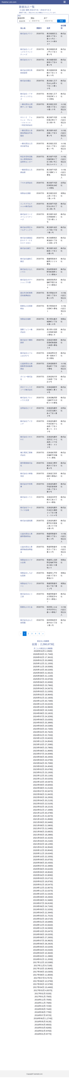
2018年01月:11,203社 (43, 959)
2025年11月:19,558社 (43, 666)
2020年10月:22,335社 (43, 856)
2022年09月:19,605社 (43, 785)
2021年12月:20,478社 (43, 813)
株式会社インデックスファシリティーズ (26, 51)
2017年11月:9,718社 (43, 965)
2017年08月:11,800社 (43, 975)
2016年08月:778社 (43, 1012)
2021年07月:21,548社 (43, 828)
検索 (61, 21)
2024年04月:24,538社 (43, 726)
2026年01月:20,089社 (43, 660)
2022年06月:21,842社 (43, 794)
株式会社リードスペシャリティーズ (26, 216)
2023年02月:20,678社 (43, 769)
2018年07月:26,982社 (43, 940)
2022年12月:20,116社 (43, 775)
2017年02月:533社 (43, 993)
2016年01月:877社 (43, 1034)
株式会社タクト (26, 60)
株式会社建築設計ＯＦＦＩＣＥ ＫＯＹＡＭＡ (27, 240)
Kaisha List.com (9, 2)
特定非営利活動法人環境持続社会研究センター (26, 159)
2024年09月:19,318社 (43, 710)
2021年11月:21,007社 (43, 816)
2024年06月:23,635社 (43, 719)
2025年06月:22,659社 (43, 682)
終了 (45, 18)
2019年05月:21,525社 (43, 909)
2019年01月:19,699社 (43, 922)
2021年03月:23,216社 (43, 841)
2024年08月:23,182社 (43, 713)
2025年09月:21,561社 (43, 673)
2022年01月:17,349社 (43, 810)
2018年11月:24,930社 (43, 928)
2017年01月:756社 (43, 996)
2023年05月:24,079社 (43, 760)
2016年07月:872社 (43, 1015)
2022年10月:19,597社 (43, 782)
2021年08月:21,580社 (43, 825)
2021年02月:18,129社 (43, 844)
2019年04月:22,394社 (43, 912)
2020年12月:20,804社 (43, 850)
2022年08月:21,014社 (43, 788)
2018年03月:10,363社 (43, 953)
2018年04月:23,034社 (43, 950)
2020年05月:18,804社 (43, 872)
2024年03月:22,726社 (43, 729)
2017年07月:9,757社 (43, 978)
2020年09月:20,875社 (43, 859)
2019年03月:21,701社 (43, 916)
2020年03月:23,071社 (43, 878)
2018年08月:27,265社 (43, 937)
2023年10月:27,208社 (43, 744)
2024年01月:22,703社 (43, 735)
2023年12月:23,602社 (43, 738)
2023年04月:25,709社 (43, 763)
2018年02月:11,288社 (43, 956)
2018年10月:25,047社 (43, 931)
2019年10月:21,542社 (43, 894)
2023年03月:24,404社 (43, 766)
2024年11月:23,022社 (43, 704)
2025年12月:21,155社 (43, 663)
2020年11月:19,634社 (43, 853)
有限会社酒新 (25, 193)
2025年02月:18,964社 (43, 694)
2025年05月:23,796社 (43, 685)
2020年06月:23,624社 (43, 869)
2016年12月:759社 (43, 1000)
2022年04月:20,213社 (43, 800)
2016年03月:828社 (43, 1028)
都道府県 (21, 18)
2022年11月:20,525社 (43, 779)
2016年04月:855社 (43, 1025)
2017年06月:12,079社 (43, 981)
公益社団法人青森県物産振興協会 (26, 549)
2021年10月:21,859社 (43, 819)
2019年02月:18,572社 (43, 919)
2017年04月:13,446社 (43, 987)
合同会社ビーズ (26, 408)
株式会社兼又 (25, 248)
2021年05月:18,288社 (43, 835)
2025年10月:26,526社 (43, 670)
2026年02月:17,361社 (43, 657)
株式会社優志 (25, 81)
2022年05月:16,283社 (43, 797)
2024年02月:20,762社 (43, 732)
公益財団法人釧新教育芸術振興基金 (26, 366)
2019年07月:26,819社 (43, 903)
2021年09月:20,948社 (43, 822)
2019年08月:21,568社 (43, 900)
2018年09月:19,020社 (43, 934)
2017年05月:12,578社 (43, 984)
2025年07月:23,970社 (43, 679)
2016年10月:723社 (43, 1006)
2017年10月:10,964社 (43, 968)
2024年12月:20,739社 (43, 701)
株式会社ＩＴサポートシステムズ (26, 96)
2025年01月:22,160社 (43, 698)
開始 (32, 18)
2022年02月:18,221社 (43, 807)
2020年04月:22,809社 (43, 875)
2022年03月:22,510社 (43, 803)
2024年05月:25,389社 (43, 722)
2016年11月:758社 (43, 1003)
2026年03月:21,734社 (43, 654)
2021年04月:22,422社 (43, 838)
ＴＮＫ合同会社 (26, 183)
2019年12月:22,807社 (43, 888)
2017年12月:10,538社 (43, 962)
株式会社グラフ (26, 33)
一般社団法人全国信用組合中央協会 (26, 133)
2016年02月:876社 (43, 1031)
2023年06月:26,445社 (43, 757)
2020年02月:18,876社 (43, 881)
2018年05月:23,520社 (43, 947)
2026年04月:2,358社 (43, 651)
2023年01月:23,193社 (43, 772)
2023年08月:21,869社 (43, 751)
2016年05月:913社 (43, 1021)
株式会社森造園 (26, 521)
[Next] (43, 633)
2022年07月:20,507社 (43, 791)
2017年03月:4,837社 (43, 990)
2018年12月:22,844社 (43, 925)
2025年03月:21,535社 (43, 691)
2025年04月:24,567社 (43, 688)
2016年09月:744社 (43, 1009)
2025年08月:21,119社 (43, 676)
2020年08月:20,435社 (43, 863)
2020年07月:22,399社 (43, 866)
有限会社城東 (25, 319)
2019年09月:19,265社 (43, 897)
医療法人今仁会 (26, 607)
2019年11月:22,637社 (43, 891)
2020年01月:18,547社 (43, 884)
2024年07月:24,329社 (43, 716)
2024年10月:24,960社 (43, 707)
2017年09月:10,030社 (43, 972)
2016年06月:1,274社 (43, 1018)
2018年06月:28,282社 (43, 944)
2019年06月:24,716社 (43, 906)
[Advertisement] (43, 1053)
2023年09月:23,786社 (43, 747)
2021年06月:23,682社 (43, 831)
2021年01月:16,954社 (43, 847)
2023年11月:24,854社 (43, 741)
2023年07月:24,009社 (43, 754)
